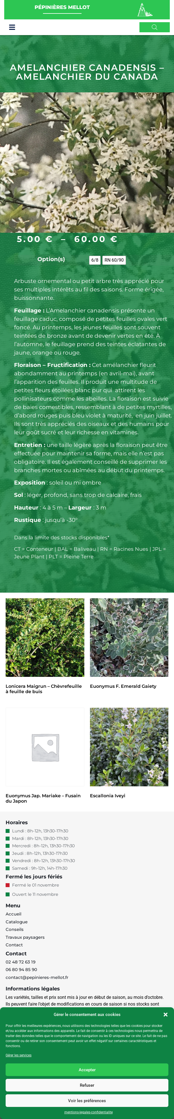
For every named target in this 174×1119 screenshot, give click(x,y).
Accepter (87, 1069)
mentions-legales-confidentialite (88, 1112)
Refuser (87, 1085)
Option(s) (51, 259)
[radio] (94, 260)
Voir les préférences (87, 1100)
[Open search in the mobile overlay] (154, 27)
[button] (165, 1014)
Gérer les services (18, 1055)
